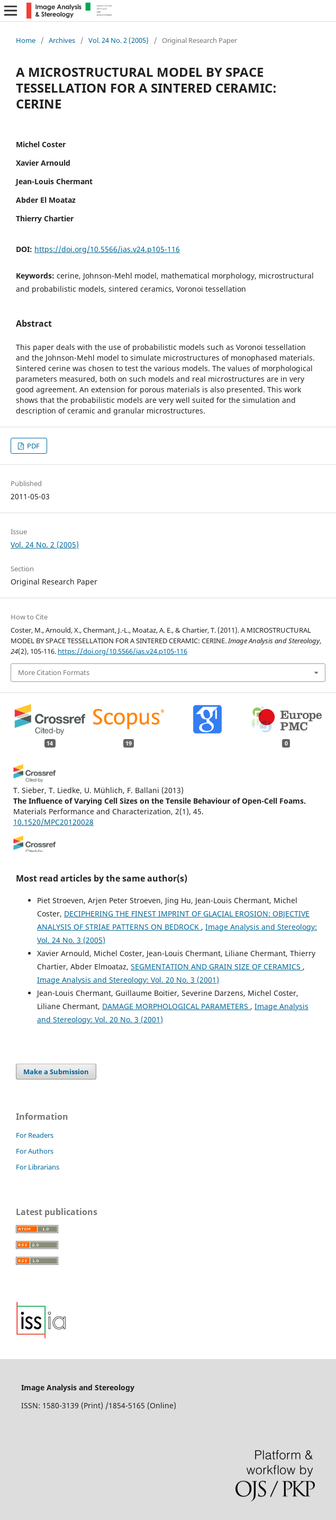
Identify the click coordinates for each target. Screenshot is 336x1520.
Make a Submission (56, 1071)
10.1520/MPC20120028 (53, 822)
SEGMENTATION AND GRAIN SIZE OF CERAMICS (217, 966)
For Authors (34, 1151)
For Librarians (37, 1167)
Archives (62, 40)
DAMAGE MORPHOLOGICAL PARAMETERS (176, 1006)
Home (25, 40)
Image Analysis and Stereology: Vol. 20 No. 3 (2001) (128, 980)
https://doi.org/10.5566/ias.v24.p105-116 (107, 249)
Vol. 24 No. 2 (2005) (118, 40)
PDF (32, 446)
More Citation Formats (53, 672)
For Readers (34, 1135)
